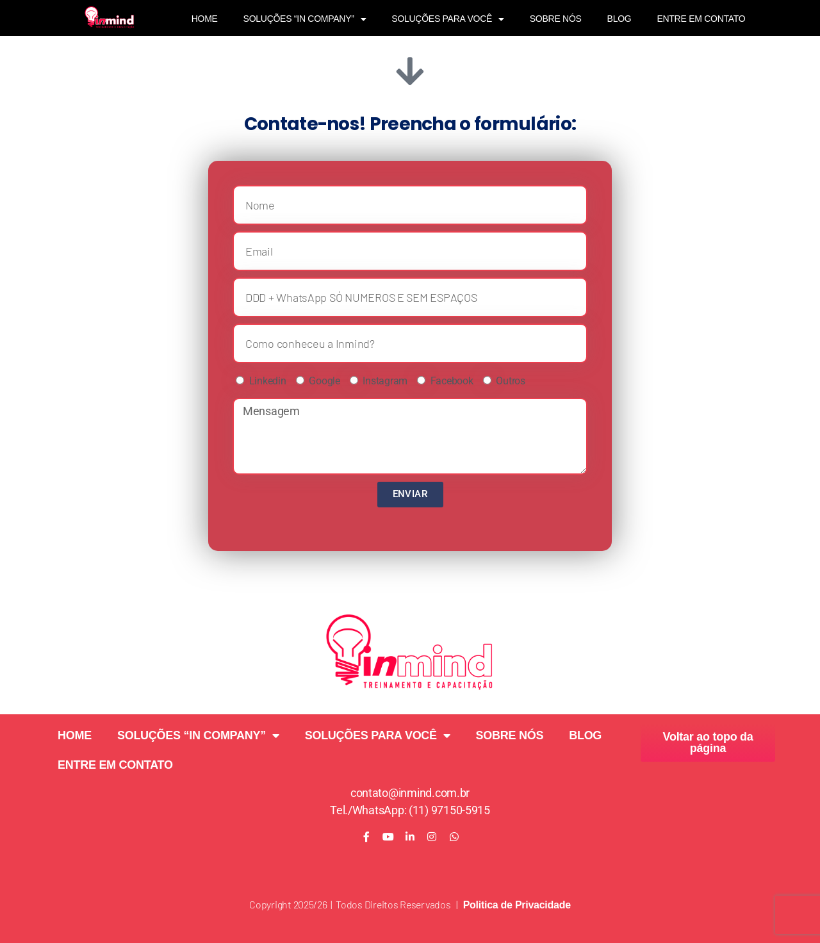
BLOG (619, 18)
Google (324, 381)
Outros (510, 381)
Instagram (385, 381)
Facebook (451, 381)
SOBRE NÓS (556, 18)
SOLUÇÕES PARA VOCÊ (447, 19)
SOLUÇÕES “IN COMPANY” (304, 19)
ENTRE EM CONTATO (701, 18)
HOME (205, 18)
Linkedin (267, 381)
